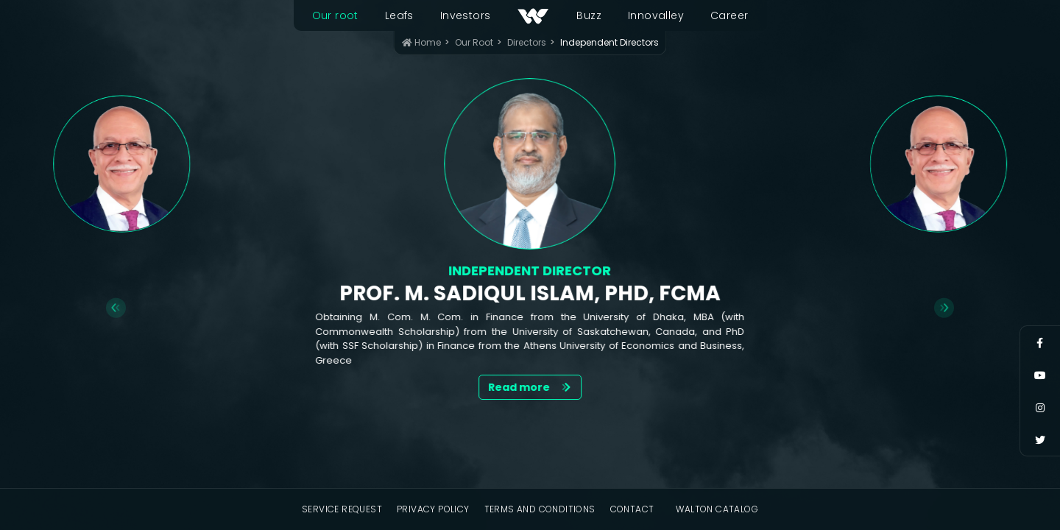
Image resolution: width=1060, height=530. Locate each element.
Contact (632, 509)
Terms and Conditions (540, 509)
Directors (526, 42)
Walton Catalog (717, 509)
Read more (530, 387)
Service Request (342, 509)
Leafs (399, 15)
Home (421, 42)
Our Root (474, 42)
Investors (465, 15)
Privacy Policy (433, 509)
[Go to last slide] (116, 308)
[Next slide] (944, 308)
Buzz (588, 15)
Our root (335, 15)
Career (729, 15)
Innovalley (656, 15)
